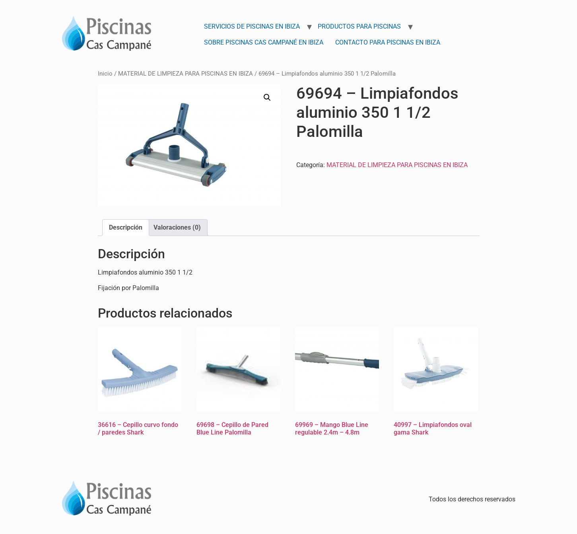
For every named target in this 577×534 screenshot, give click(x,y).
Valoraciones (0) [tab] (177, 227)
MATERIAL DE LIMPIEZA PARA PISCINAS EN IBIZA (185, 73)
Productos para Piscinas (359, 26)
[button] (267, 97)
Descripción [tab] (125, 227)
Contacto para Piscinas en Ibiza (387, 42)
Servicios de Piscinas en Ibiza (252, 26)
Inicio (105, 73)
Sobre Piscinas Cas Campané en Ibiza (263, 42)
